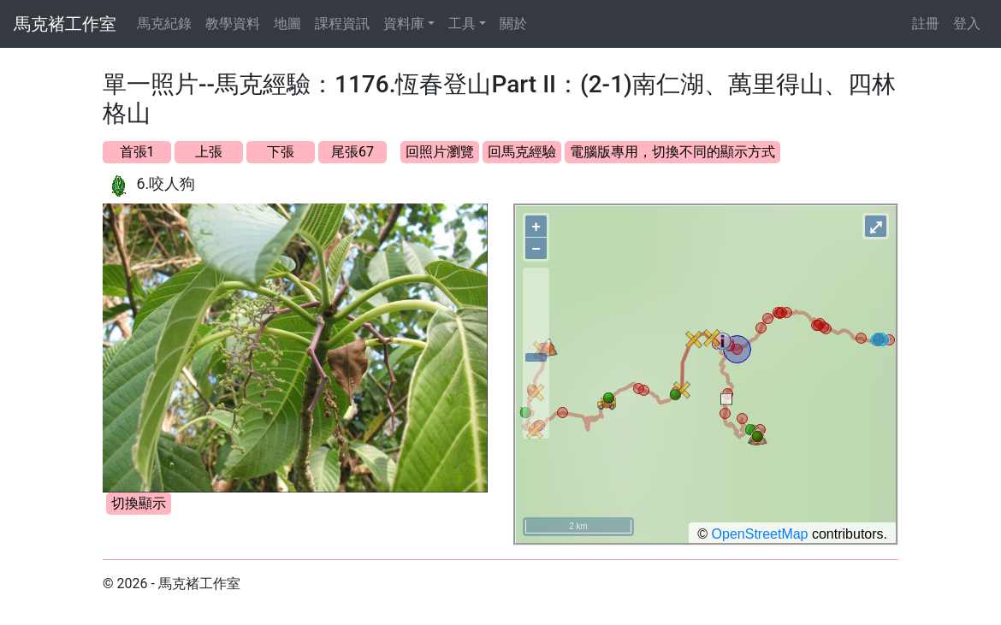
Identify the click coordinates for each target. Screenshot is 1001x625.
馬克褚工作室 (65, 24)
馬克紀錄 (164, 23)
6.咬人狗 (165, 183)
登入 (966, 23)
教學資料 (232, 23)
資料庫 (403, 23)
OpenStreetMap (760, 534)
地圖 (287, 23)
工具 (462, 23)
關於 (513, 23)
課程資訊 (342, 23)
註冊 (925, 23)
